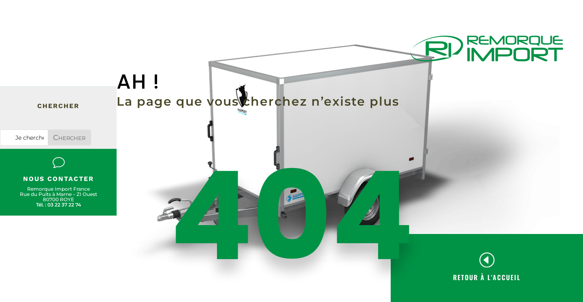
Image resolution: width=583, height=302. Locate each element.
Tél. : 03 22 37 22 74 (58, 205)
